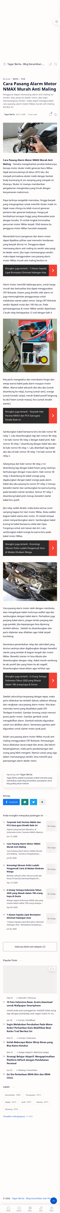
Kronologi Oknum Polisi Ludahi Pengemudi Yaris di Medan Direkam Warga (25, 548)
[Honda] (22, 1020)
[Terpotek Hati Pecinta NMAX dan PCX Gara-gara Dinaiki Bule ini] (51, 826)
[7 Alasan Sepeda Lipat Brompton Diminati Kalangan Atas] (51, 918)
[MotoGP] (23, 998)
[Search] (55, 64)
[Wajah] (10, 1102)
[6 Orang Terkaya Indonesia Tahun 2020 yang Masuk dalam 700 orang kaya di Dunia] (51, 893)
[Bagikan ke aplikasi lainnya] (42, 802)
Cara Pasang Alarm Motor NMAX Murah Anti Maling (23, 845)
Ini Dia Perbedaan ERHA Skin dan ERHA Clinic (28, 1076)
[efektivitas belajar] (41, 1052)
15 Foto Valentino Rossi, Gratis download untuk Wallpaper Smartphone (30, 1004)
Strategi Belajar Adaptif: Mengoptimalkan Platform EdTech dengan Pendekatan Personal (31, 1060)
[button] (50, 64)
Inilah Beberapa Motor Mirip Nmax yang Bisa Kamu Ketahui (30, 1044)
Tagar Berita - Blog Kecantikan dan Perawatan (26, 64)
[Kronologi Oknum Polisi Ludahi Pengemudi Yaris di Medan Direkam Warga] (51, 869)
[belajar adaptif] (26, 1052)
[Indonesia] (31, 1038)
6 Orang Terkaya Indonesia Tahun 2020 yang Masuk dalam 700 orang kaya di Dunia (26, 680)
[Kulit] (26, 1102)
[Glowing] (22, 1070)
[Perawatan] (33, 1095)
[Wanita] (42, 1102)
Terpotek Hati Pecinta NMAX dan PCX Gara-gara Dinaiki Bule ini (24, 415)
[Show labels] (18, 1116)
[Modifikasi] (30, 1020)
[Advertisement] (30, 30)
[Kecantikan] (32, 1070)
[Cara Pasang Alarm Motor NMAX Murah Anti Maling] (51, 847)
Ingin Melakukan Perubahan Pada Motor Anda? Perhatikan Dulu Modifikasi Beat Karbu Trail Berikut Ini (30, 1028)
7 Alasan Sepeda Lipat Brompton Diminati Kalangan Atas (24, 916)
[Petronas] (32, 998)
